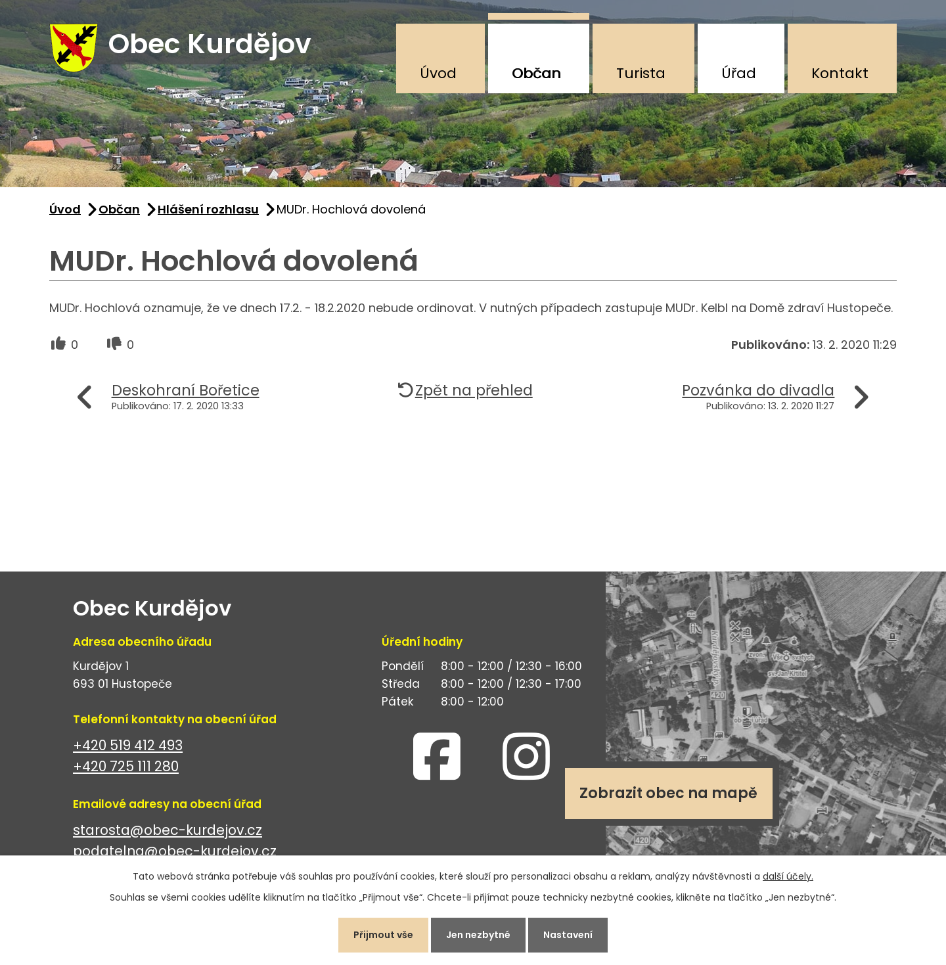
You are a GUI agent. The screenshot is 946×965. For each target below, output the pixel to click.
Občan (536, 73)
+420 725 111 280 (126, 766)
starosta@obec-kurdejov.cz (167, 830)
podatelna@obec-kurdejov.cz (175, 851)
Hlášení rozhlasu (208, 209)
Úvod (438, 73)
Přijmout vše (383, 934)
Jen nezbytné (478, 934)
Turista (640, 73)
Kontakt (839, 73)
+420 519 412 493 (128, 745)
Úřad (738, 73)
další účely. (788, 876)
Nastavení (568, 934)
